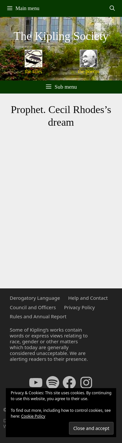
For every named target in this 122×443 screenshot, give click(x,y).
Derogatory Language (35, 298)
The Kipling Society (61, 36)
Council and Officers (33, 307)
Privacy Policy (79, 307)
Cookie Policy (33, 416)
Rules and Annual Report (38, 316)
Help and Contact (88, 298)
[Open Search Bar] (112, 8)
